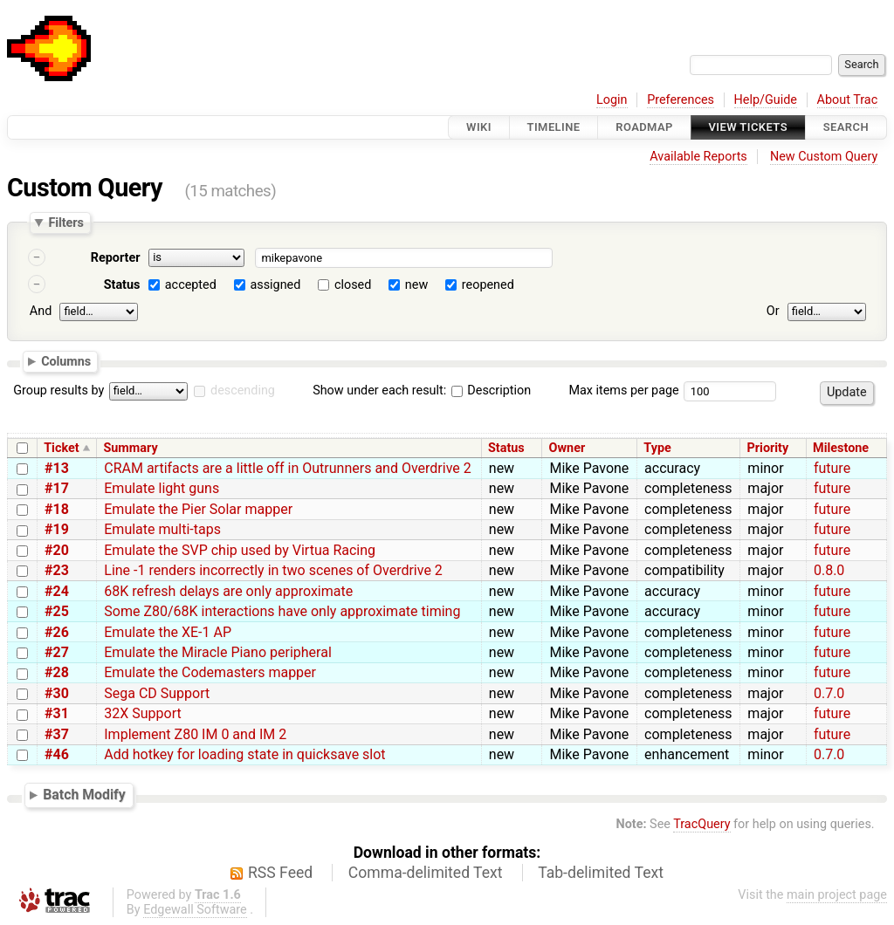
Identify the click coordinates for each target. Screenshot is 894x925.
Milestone (841, 448)
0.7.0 (829, 693)
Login (612, 99)
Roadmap (644, 127)
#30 (57, 693)
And (41, 311)
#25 (57, 611)
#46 (57, 754)
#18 (57, 509)
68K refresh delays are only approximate (228, 591)
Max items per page (623, 390)
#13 (57, 468)
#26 (57, 632)
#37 (57, 734)
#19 (57, 529)
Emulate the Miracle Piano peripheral (218, 652)
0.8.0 (829, 570)
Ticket (61, 448)
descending (242, 390)
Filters (65, 223)
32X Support (142, 713)
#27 (57, 652)
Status (122, 285)
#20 (57, 550)
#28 (57, 672)
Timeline (554, 127)
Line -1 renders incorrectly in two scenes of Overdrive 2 (273, 570)
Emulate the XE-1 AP (167, 632)
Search (846, 127)
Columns (66, 360)
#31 (57, 713)
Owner (567, 448)
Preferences (680, 99)
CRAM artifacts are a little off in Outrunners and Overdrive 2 (287, 468)
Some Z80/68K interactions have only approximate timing (282, 611)
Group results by (58, 390)
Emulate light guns (161, 488)
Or (773, 311)
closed (352, 285)
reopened (488, 285)
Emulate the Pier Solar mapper (198, 509)
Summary (130, 448)
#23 (57, 570)
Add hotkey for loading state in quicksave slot (244, 754)
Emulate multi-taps (162, 529)
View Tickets (748, 127)
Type (656, 448)
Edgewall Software (195, 909)
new (416, 285)
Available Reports (698, 156)
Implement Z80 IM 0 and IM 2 (195, 734)
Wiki (479, 127)
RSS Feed (280, 872)
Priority (768, 448)
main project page (837, 894)
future (832, 468)
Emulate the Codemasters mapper (210, 672)
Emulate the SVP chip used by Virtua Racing (239, 550)
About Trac (847, 99)
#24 (57, 591)
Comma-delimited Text (425, 872)
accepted (191, 285)
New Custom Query (823, 156)
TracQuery (701, 824)
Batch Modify (84, 794)
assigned (275, 285)
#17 (57, 488)
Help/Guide (765, 99)
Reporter (116, 257)
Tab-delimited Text (601, 872)
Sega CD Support (157, 693)
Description (491, 390)
